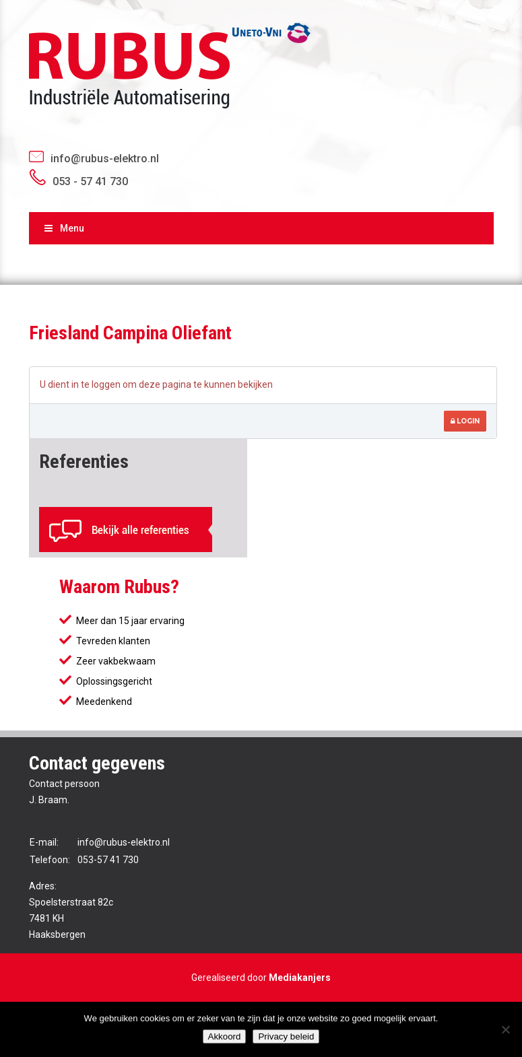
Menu (63, 228)
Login (465, 421)
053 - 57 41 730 (90, 181)
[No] (505, 1029)
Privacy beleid (286, 1036)
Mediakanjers (300, 977)
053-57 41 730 (108, 859)
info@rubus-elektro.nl (105, 158)
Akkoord (224, 1036)
